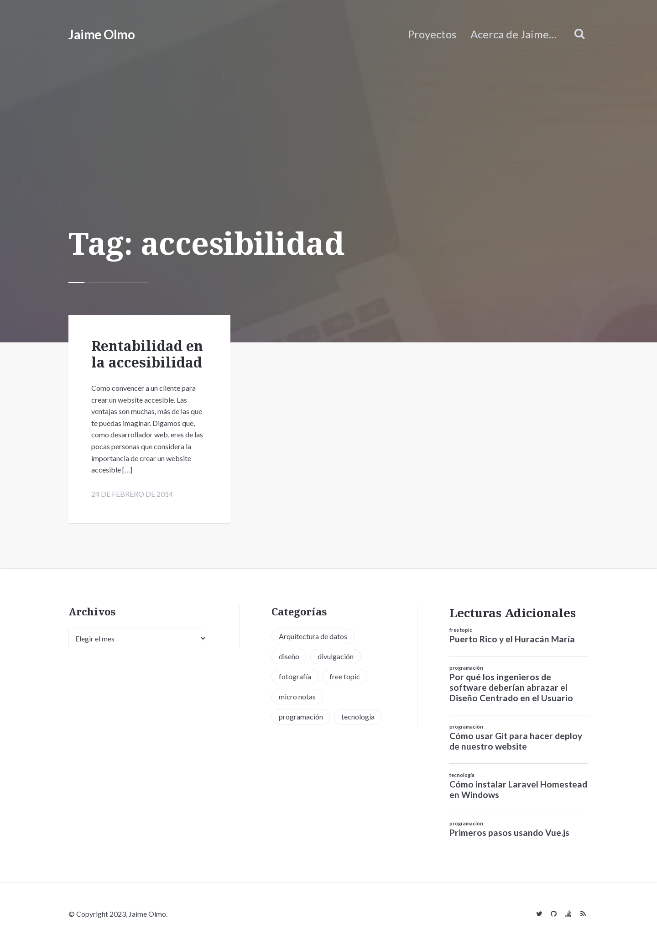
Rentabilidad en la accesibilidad (147, 354)
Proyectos (432, 34)
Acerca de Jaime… (513, 34)
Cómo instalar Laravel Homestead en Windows (518, 789)
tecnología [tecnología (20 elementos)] (358, 716)
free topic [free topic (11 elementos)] (344, 676)
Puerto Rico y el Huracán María (512, 639)
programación (466, 668)
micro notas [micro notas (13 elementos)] (297, 696)
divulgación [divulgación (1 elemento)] (336, 656)
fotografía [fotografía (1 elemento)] (295, 676)
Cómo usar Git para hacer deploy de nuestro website (515, 740)
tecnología (461, 775)
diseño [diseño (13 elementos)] (289, 656)
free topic (460, 630)
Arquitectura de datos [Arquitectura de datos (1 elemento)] (313, 636)
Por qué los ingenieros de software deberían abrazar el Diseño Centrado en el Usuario (511, 688)
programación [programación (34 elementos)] (301, 716)
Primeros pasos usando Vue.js (509, 832)
